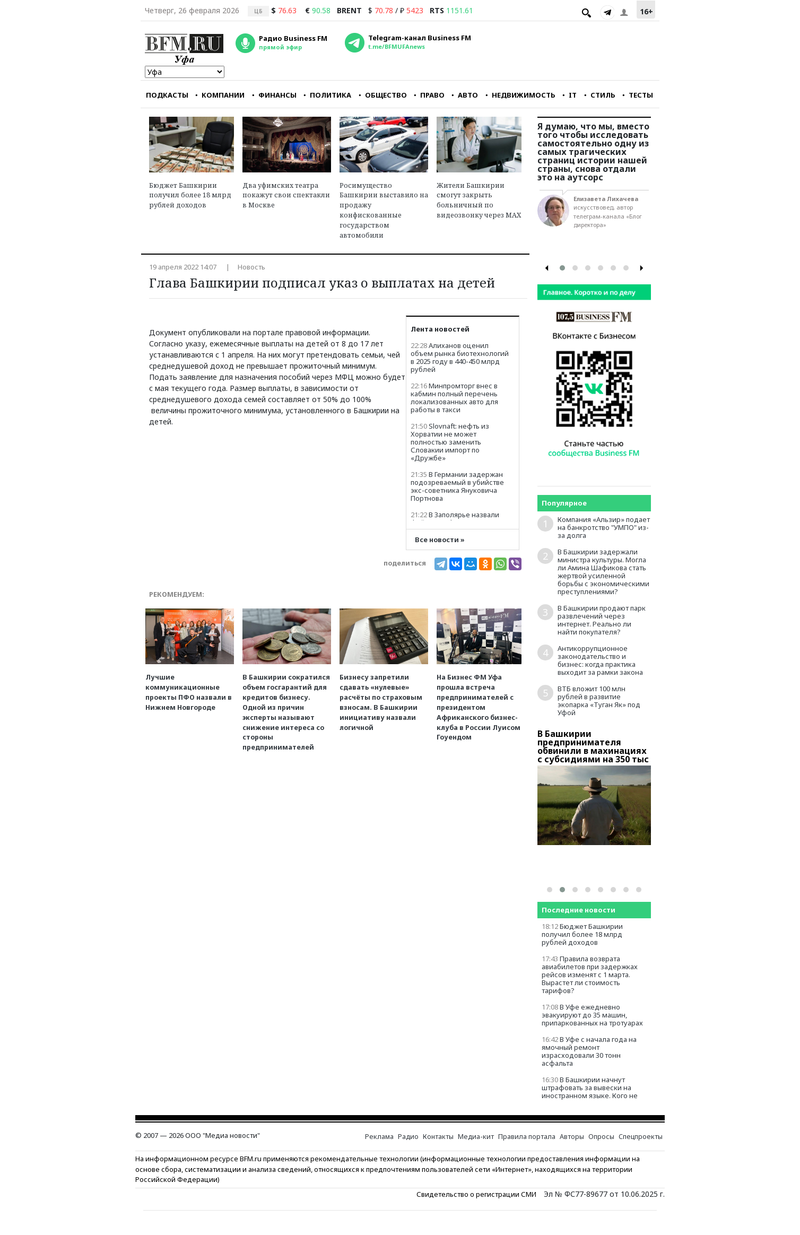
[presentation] (547, 268)
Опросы (601, 1136)
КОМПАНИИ (220, 95)
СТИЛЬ (599, 95)
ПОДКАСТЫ (167, 95)
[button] (562, 268)
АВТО (464, 95)
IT (569, 95)
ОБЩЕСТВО (383, 95)
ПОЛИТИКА (327, 95)
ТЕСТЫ (637, 95)
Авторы (572, 1136)
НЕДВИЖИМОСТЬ (520, 95)
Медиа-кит (476, 1136)
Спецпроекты (641, 1136)
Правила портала (526, 1136)
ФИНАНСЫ (274, 95)
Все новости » (440, 539)
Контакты (438, 1136)
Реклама (379, 1136)
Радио (408, 1136)
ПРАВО (429, 95)
